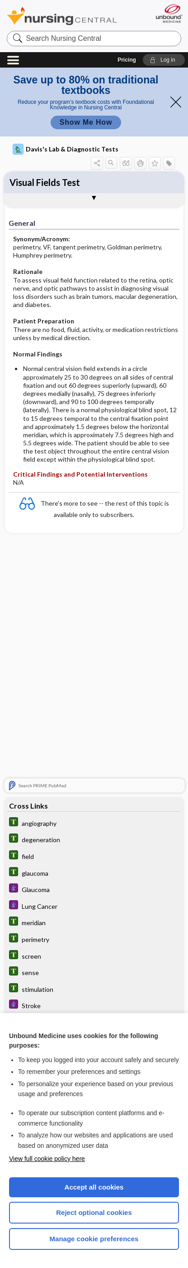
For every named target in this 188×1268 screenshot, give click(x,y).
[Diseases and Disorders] (94, 889)
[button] (164, 60)
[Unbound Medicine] (168, 13)
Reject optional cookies (94, 1212)
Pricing (127, 60)
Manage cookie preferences (94, 1239)
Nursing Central (62, 15)
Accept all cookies (94, 1187)
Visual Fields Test (44, 182)
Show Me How (86, 122)
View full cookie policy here (47, 1158)
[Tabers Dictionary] (94, 822)
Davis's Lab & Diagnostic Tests (65, 149)
